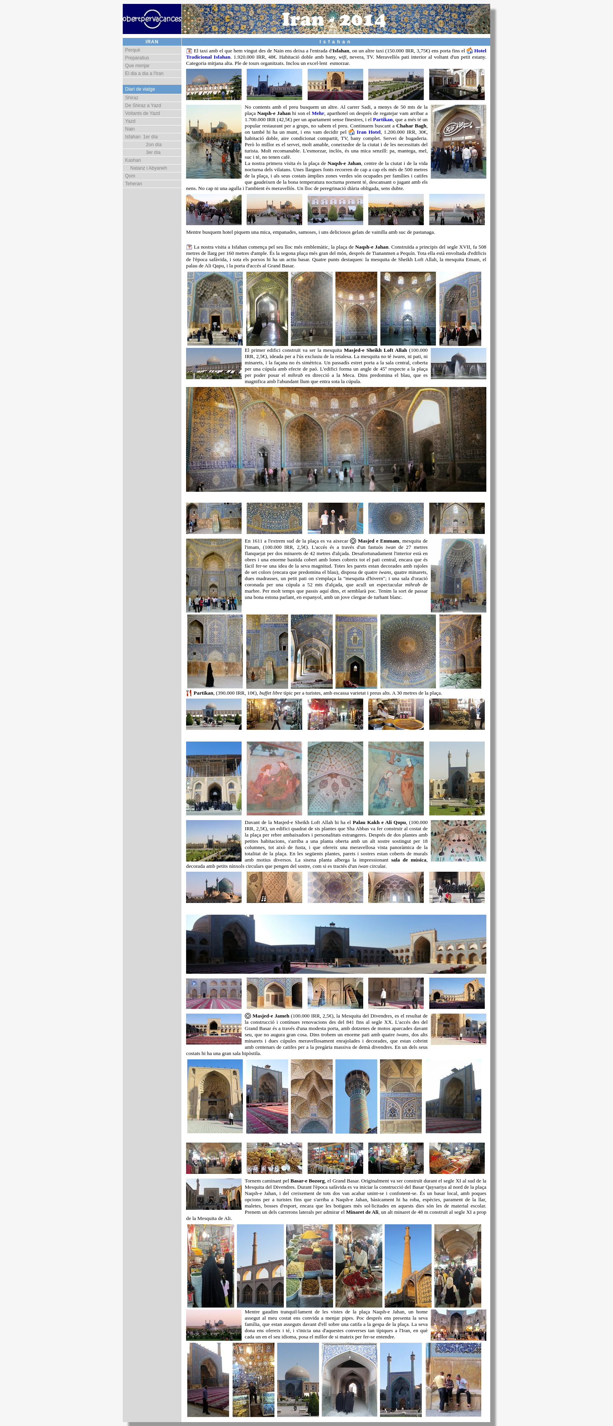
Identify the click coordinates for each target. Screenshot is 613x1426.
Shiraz (131, 97)
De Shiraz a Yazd (143, 105)
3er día (143, 152)
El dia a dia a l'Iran (144, 73)
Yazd (130, 121)
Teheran (133, 183)
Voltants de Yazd (142, 113)
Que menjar (137, 65)
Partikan (383, 119)
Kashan (133, 160)
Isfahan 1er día (141, 137)
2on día (143, 144)
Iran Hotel (368, 132)
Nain (130, 129)
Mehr (318, 113)
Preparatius (137, 58)
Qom (130, 176)
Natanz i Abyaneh (146, 168)
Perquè (132, 50)
